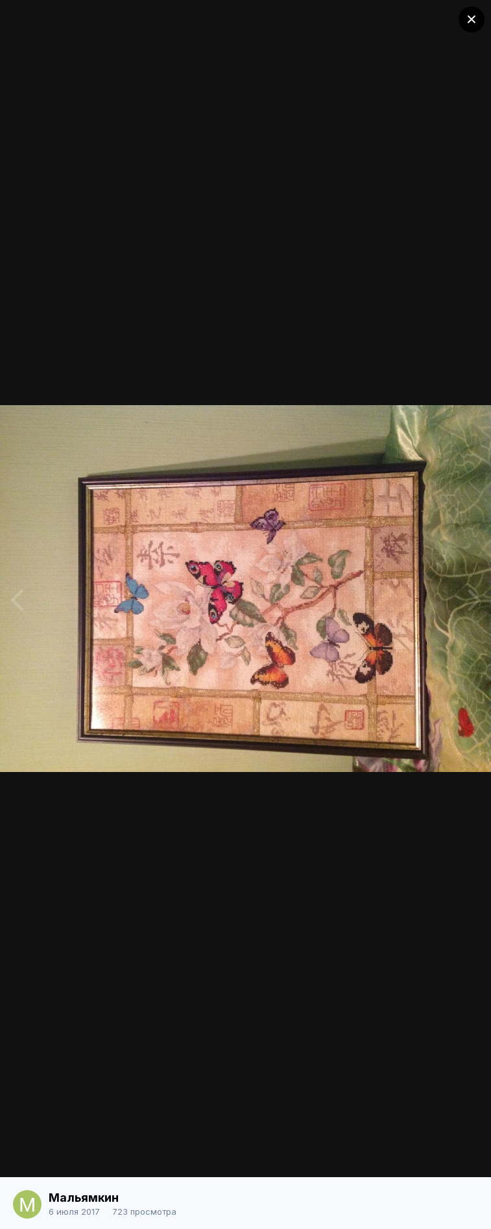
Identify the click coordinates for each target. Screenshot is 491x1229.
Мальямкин (84, 1197)
